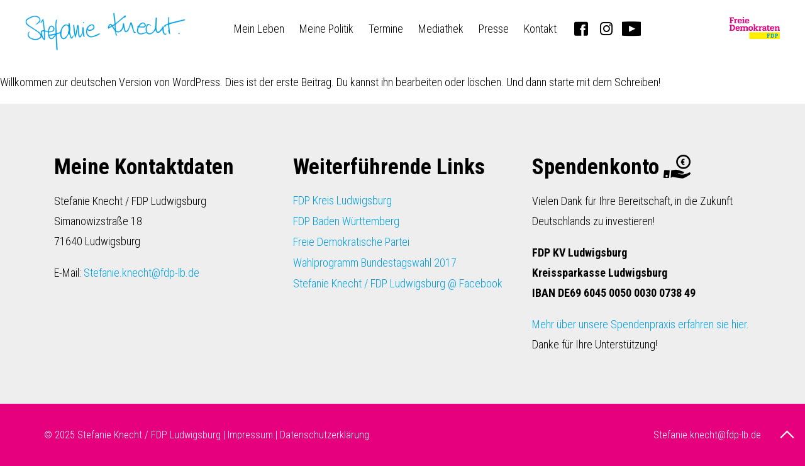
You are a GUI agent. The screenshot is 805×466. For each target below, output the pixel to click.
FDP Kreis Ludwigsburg (342, 200)
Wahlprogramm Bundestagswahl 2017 (375, 262)
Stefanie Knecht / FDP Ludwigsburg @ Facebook (397, 283)
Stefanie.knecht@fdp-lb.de (141, 272)
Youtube (631, 28)
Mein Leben (259, 28)
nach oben (788, 434)
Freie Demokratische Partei (351, 241)
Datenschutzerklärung (324, 435)
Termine (386, 28)
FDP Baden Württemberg (346, 221)
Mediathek (441, 28)
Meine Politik (326, 28)
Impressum (250, 435)
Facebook (581, 28)
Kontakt (540, 28)
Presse (494, 28)
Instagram (606, 28)
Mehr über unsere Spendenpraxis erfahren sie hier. (640, 324)
